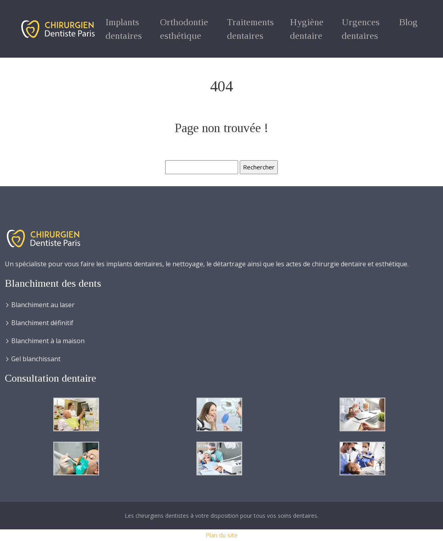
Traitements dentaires (250, 29)
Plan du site (222, 535)
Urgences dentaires (361, 29)
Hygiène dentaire (307, 29)
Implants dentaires (123, 29)
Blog (408, 22)
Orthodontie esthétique (184, 29)
